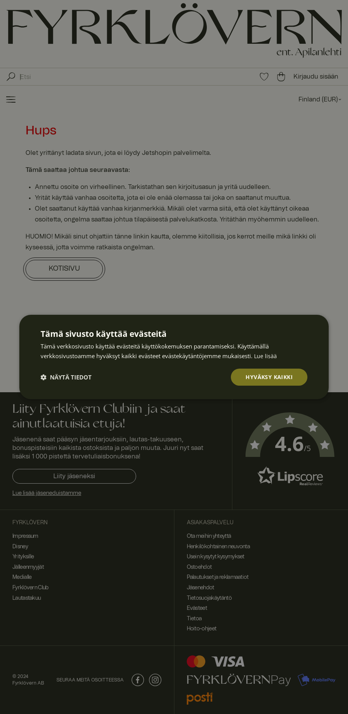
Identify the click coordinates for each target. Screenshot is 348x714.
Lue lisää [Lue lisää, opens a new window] (265, 356)
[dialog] (174, 357)
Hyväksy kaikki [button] (269, 377)
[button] (66, 377)
